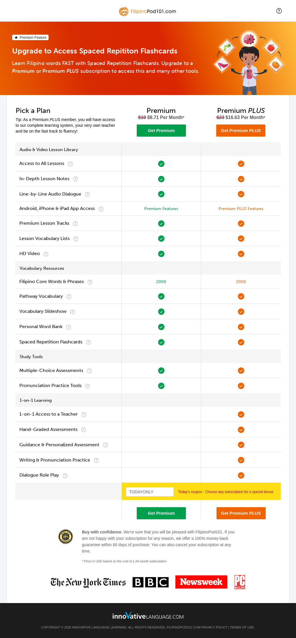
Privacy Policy (214, 627)
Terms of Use (242, 627)
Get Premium (161, 130)
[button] (279, 11)
